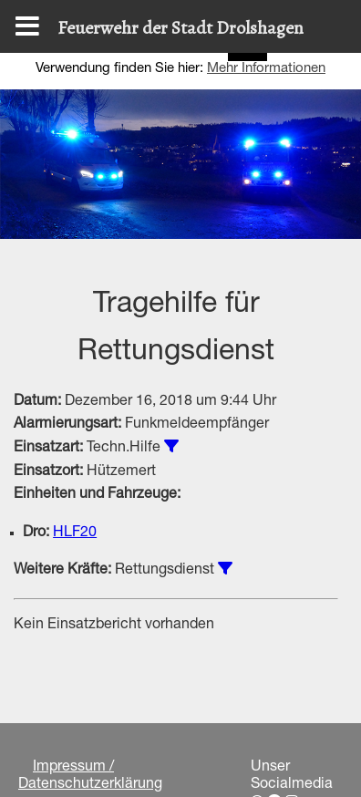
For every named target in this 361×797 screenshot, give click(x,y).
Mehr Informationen (266, 69)
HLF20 (75, 533)
